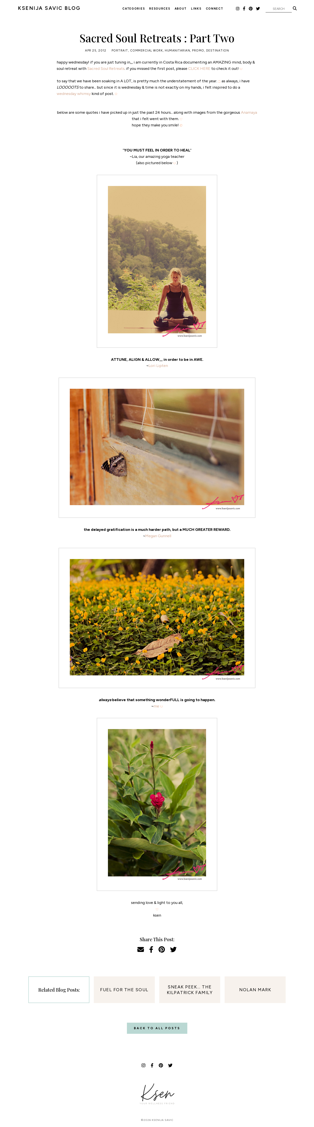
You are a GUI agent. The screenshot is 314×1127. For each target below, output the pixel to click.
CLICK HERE (199, 68)
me (156, 706)
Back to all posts (157, 1028)
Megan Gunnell (158, 535)
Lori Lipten (158, 365)
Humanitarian (177, 50)
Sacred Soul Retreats (106, 68)
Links (196, 8)
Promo (198, 50)
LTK (230, 8)
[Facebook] (244, 9)
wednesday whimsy (74, 93)
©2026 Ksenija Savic (157, 1120)
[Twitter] (258, 9)
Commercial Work (146, 50)
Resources (159, 8)
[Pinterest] (251, 9)
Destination (217, 50)
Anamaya (249, 112)
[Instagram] (238, 9)
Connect (214, 8)
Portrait (120, 50)
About (181, 8)
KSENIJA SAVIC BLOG (49, 8)
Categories (133, 8)
